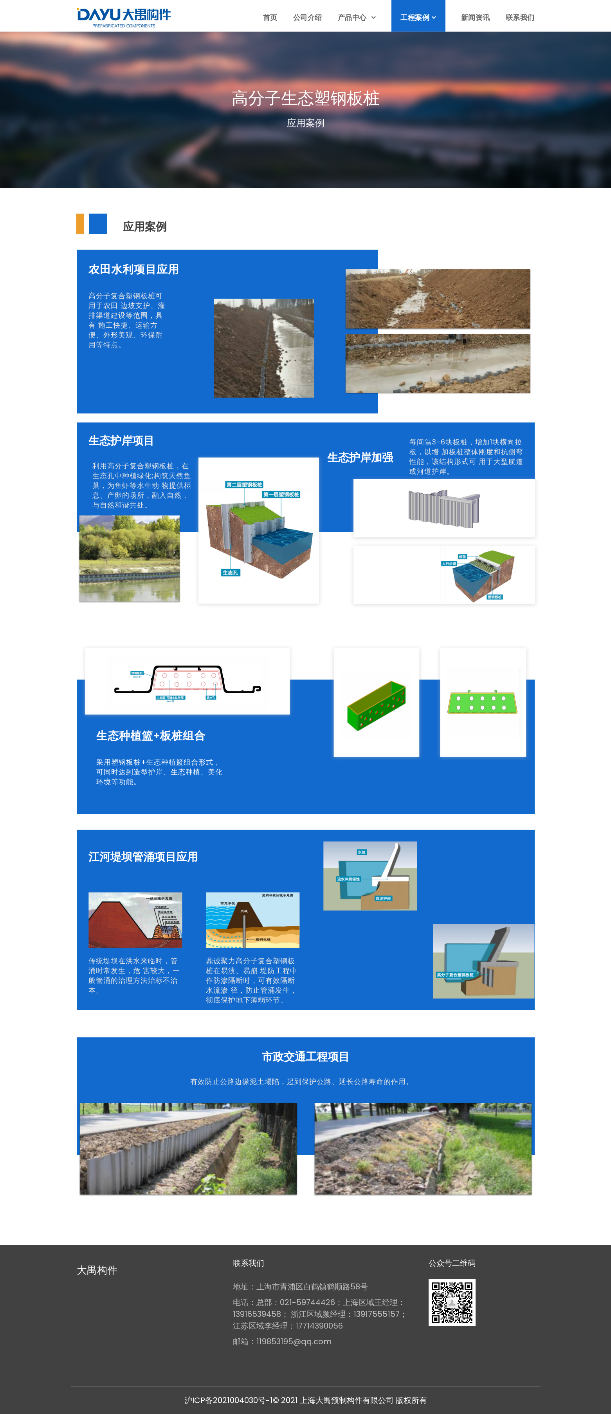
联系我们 (520, 18)
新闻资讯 (475, 18)
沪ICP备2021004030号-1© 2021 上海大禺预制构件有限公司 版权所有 (305, 1400)
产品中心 (353, 18)
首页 (270, 18)
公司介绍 (307, 18)
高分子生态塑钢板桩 (306, 98)
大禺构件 (97, 1270)
